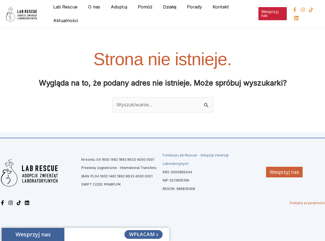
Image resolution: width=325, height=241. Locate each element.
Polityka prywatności (307, 203)
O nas (92, 7)
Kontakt (209, 7)
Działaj (162, 7)
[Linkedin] (295, 18)
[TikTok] (309, 9)
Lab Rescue (64, 7)
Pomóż (139, 7)
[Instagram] (301, 9)
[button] (270, 13)
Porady (184, 7)
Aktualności (64, 20)
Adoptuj (114, 7)
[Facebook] (293, 9)
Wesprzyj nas (284, 172)
